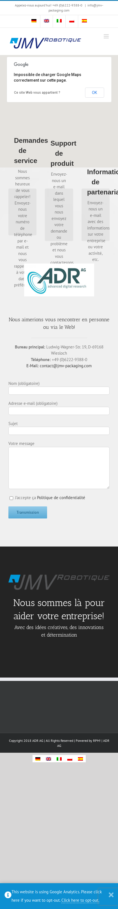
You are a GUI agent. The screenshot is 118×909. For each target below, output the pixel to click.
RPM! (97, 740)
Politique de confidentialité (61, 497)
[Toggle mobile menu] (107, 36)
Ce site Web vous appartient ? (37, 93)
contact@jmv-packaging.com (66, 365)
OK (94, 92)
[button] (59, 106)
